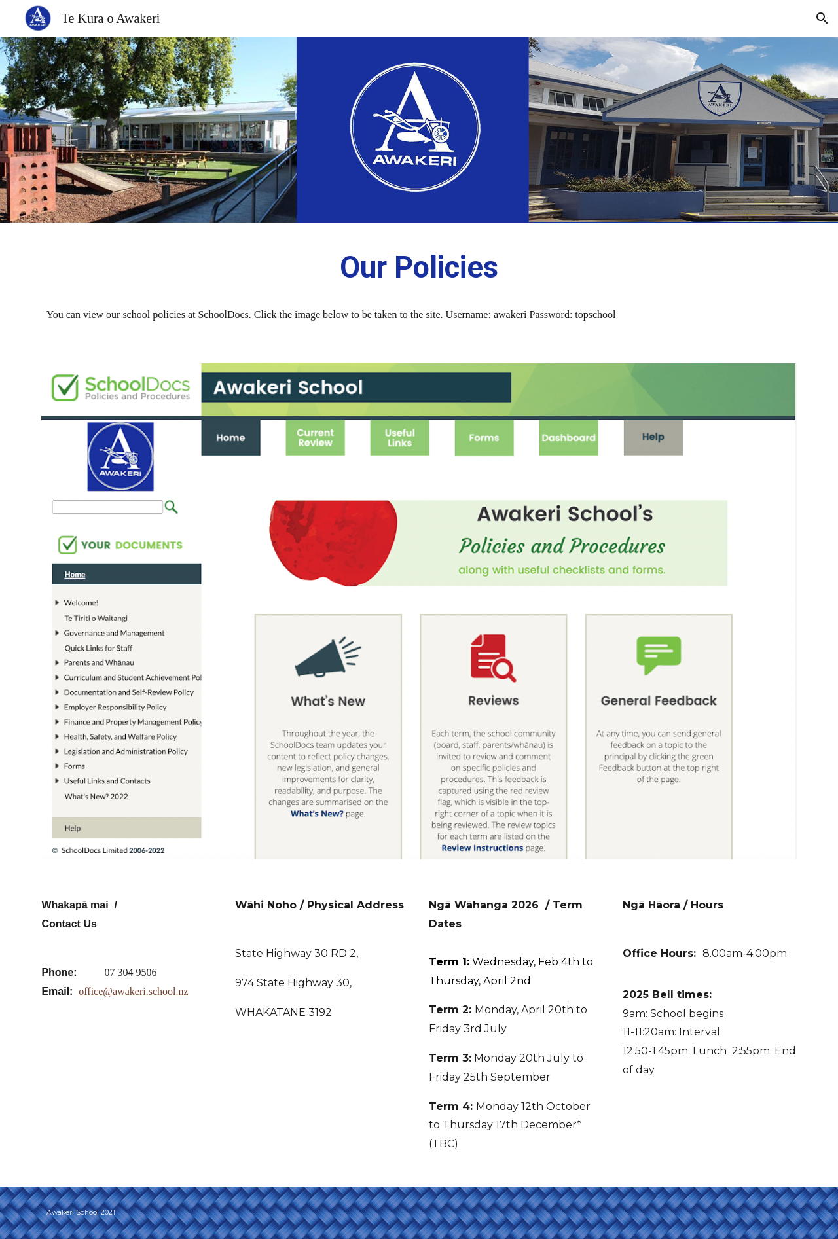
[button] (822, 18)
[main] (419, 268)
